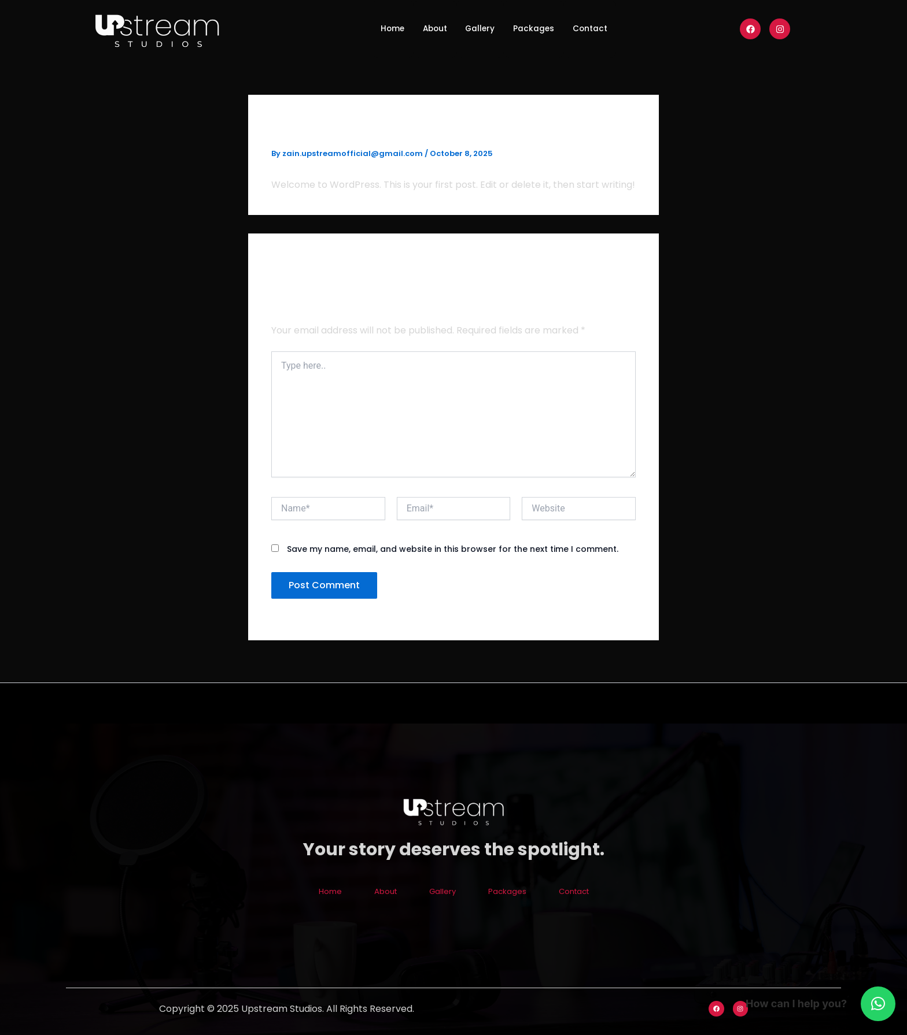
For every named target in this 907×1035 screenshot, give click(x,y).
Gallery (479, 28)
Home (374, 28)
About (425, 28)
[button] (878, 1003)
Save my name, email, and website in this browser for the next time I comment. (452, 549)
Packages (542, 28)
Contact (608, 28)
